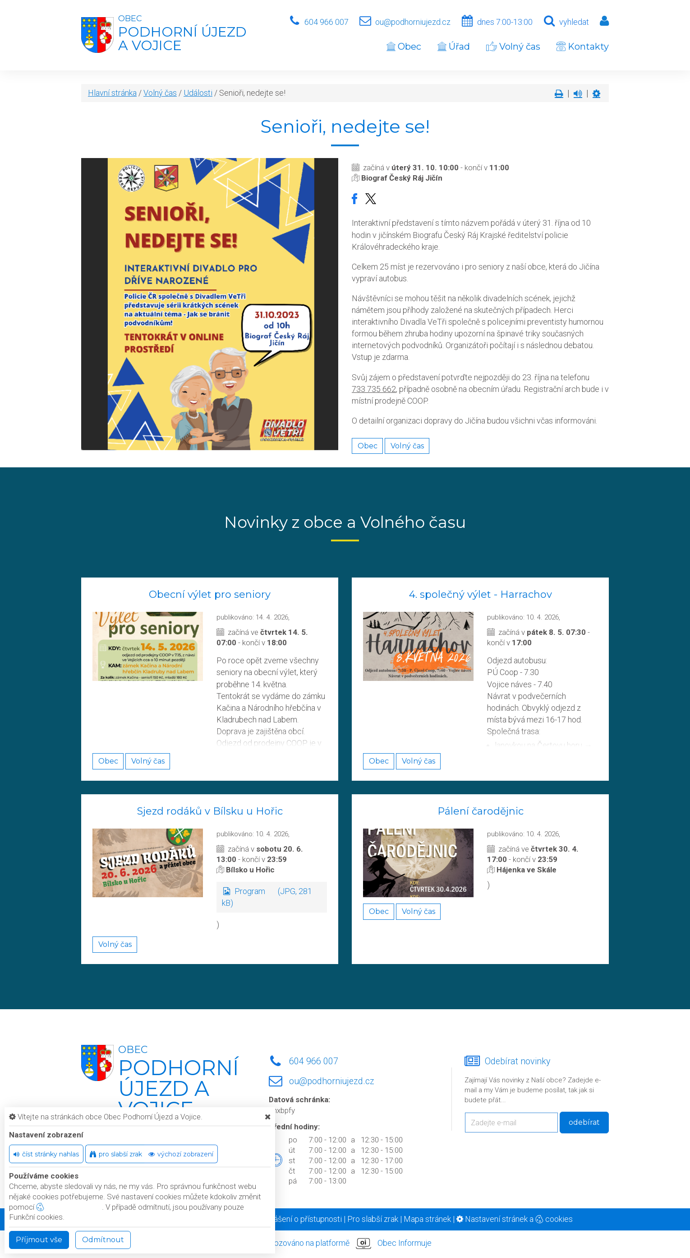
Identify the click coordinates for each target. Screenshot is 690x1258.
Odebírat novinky (517, 1061)
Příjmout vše (39, 1239)
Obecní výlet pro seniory (210, 594)
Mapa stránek (427, 1219)
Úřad (453, 46)
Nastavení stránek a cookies (514, 1219)
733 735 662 (374, 389)
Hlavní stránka (112, 93)
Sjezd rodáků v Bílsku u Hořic (210, 811)
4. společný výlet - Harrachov (480, 594)
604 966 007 (326, 22)
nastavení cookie (69, 1206)
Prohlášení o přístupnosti (298, 1219)
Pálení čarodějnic (480, 811)
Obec (403, 46)
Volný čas (513, 46)
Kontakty (583, 46)
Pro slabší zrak (372, 1219)
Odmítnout (103, 1239)
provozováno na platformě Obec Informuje (345, 1243)
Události (198, 93)
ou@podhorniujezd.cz (413, 22)
